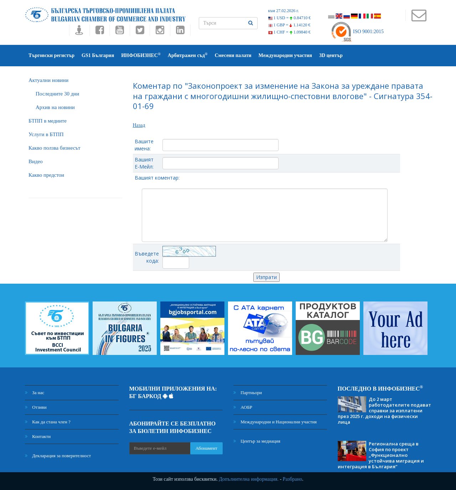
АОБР (242, 407)
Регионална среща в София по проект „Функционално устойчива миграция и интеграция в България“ (381, 455)
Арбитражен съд (188, 55)
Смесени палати (233, 55)
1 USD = (289, 17)
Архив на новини (55, 107)
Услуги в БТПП (45, 134)
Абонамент (206, 448)
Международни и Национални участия (275, 421)
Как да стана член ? (48, 421)
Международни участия (285, 55)
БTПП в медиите (47, 121)
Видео (35, 161)
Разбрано (292, 479)
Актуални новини (48, 80)
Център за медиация (256, 441)
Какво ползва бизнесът (54, 148)
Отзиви (36, 407)
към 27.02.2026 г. (283, 10)
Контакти (38, 436)
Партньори (247, 392)
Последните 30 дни (57, 94)
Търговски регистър (51, 55)
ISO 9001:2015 (357, 31)
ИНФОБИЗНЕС (141, 55)
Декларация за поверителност (58, 455)
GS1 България (98, 55)
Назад (139, 125)
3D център (331, 55)
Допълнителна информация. (249, 479)
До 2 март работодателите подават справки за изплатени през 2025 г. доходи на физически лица (384, 410)
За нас (34, 392)
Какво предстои (46, 175)
